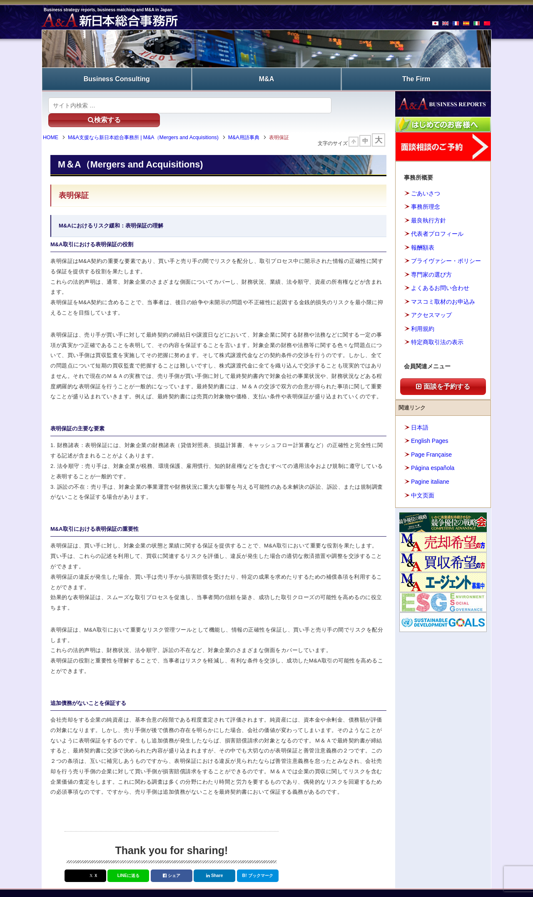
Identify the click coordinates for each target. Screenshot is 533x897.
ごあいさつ (425, 187)
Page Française (431, 448)
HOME (60, 124)
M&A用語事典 (253, 124)
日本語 (419, 421)
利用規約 (422, 323)
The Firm (416, 76)
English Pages (429, 435)
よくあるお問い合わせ (440, 282)
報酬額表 (422, 241)
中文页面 (422, 489)
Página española (432, 462)
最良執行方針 (428, 214)
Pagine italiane (430, 475)
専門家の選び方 (431, 268)
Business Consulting (117, 76)
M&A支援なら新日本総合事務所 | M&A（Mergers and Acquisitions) (152, 124)
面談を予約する (443, 380)
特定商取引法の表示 (437, 336)
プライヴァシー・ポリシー (446, 255)
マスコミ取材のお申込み (443, 295)
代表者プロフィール (437, 228)
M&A (266, 76)
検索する (357, 99)
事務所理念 (425, 200)
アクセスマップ (431, 309)
